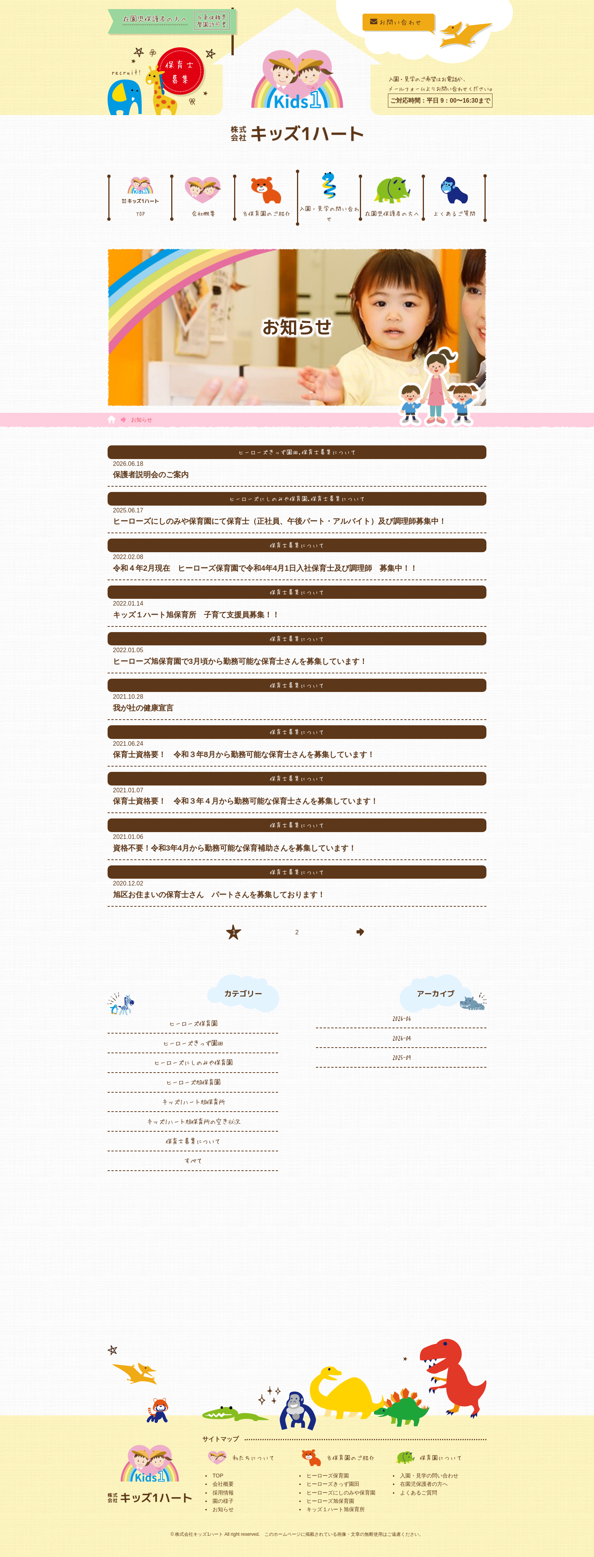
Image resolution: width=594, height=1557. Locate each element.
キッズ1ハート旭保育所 (193, 1101)
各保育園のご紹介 (266, 196)
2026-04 (401, 1037)
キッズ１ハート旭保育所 (335, 1509)
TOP (140, 196)
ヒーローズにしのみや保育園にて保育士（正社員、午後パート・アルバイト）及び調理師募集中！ (279, 521)
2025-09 (401, 1057)
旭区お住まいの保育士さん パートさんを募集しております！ (219, 894)
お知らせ (223, 1509)
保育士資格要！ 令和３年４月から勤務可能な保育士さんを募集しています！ (245, 801)
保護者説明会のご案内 (151, 474)
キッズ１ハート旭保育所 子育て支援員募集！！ (196, 615)
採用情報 (223, 1493)
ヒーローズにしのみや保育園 (192, 1062)
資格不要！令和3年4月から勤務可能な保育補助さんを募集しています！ (234, 848)
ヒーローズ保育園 (193, 1023)
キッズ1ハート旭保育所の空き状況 (193, 1121)
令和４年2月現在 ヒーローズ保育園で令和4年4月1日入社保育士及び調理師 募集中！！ (265, 568)
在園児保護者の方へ (392, 196)
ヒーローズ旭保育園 (193, 1082)
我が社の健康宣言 (147, 708)
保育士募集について (193, 1141)
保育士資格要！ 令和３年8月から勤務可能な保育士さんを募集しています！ (244, 754)
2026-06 (401, 1018)
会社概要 (203, 196)
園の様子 (223, 1501)
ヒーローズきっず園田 (193, 1043)
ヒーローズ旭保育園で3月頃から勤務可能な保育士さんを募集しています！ (240, 661)
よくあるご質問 (454, 196)
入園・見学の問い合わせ (329, 196)
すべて (193, 1160)
